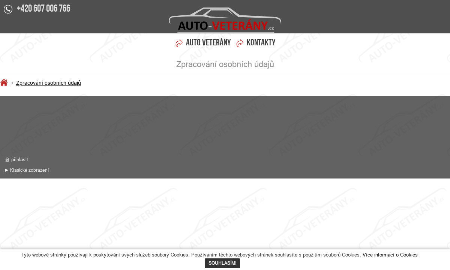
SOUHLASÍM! (222, 263)
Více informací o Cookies (390, 255)
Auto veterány (208, 43)
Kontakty (261, 43)
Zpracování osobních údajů (225, 20)
